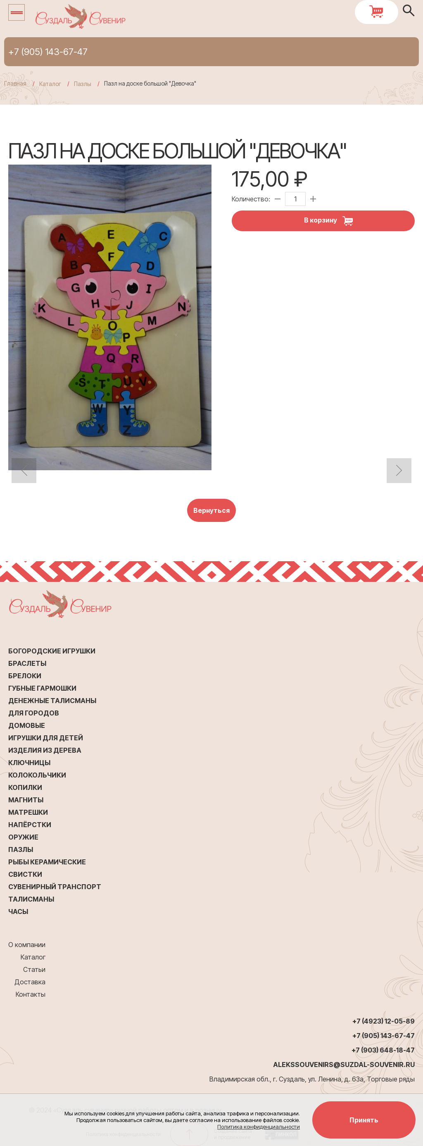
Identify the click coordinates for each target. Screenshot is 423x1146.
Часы (18, 911)
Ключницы (29, 762)
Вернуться (211, 510)
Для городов (33, 713)
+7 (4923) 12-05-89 (383, 1021)
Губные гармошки (42, 688)
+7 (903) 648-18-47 (383, 1050)
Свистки (25, 874)
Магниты (25, 800)
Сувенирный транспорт (54, 887)
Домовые (26, 725)
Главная (15, 83)
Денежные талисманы (52, 700)
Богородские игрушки (51, 651)
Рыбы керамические (47, 862)
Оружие (23, 837)
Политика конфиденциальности (258, 1126)
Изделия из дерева (44, 750)
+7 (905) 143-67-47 (48, 51)
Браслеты (27, 663)
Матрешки (28, 812)
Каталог (33, 957)
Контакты (30, 994)
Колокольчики (37, 775)
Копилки (25, 787)
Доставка (29, 982)
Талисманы (31, 899)
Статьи (34, 969)
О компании (26, 944)
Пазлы (20, 849)
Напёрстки (29, 825)
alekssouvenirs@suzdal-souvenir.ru (344, 1064)
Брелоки (24, 676)
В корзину (331, 221)
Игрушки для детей (45, 738)
